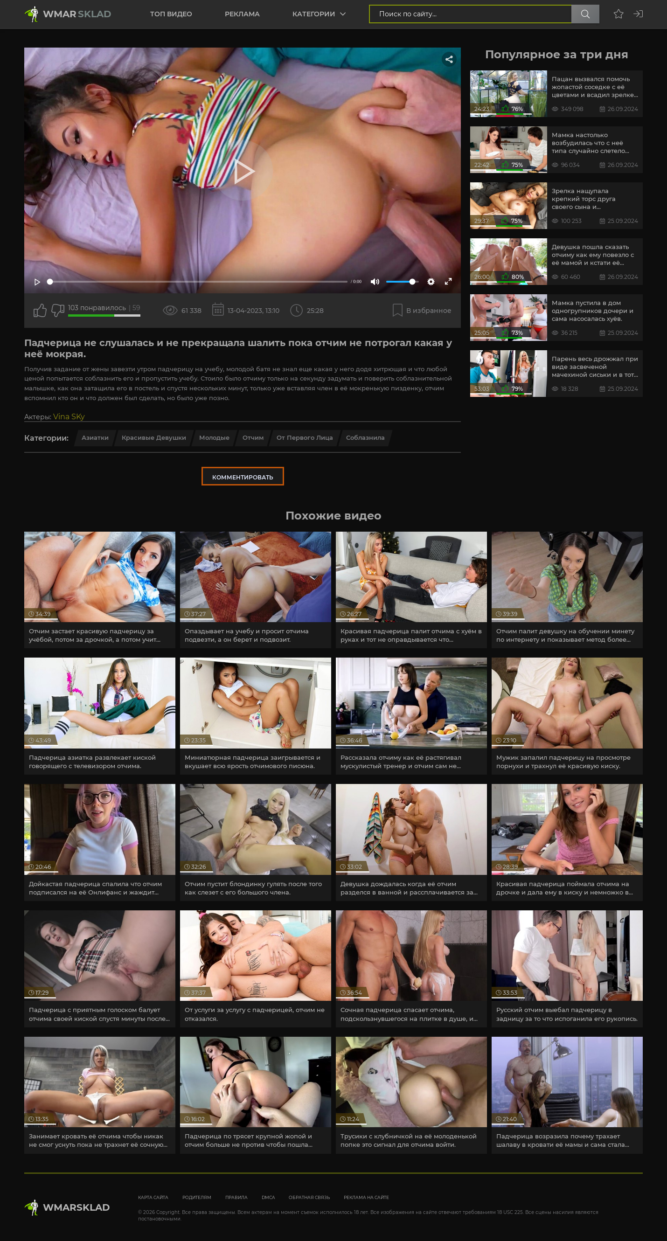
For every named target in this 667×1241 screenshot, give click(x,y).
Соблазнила (365, 437)
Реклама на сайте (366, 1197)
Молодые (214, 437)
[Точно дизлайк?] (57, 311)
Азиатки (95, 437)
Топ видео (171, 14)
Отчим (253, 437)
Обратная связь (309, 1197)
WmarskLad (76, 1207)
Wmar (77, 14)
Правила (236, 1197)
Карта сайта (153, 1197)
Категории (313, 14)
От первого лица (305, 437)
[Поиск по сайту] (585, 14)
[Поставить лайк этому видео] (40, 311)
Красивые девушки (154, 437)
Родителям (196, 1197)
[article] (99, 590)
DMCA (268, 1197)
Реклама (242, 14)
